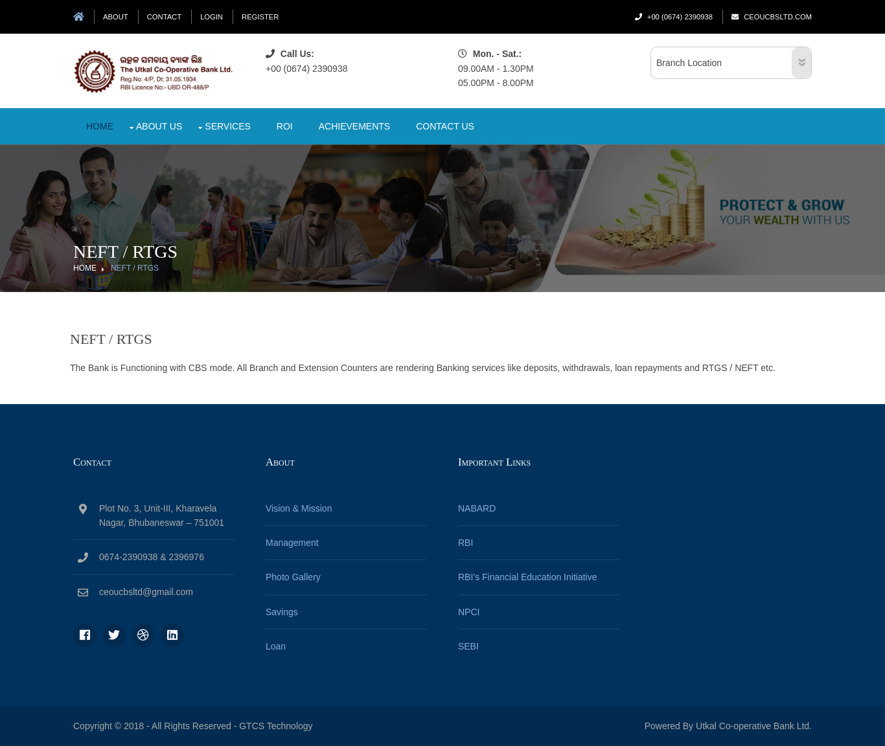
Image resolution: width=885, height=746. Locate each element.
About (115, 17)
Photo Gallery (293, 577)
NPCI (468, 612)
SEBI (468, 646)
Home (99, 126)
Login (211, 17)
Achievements (354, 126)
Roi (285, 126)
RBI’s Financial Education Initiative (527, 577)
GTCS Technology (275, 726)
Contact (164, 17)
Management (292, 542)
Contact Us (445, 126)
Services (228, 126)
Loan (276, 646)
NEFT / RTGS (135, 268)
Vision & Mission (299, 508)
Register (260, 17)
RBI (465, 542)
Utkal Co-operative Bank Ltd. (752, 726)
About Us (159, 126)
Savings (282, 612)
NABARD (477, 508)
